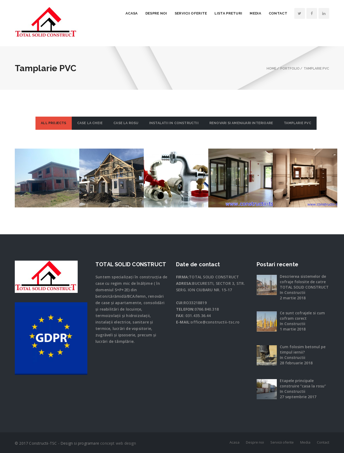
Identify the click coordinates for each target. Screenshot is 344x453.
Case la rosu (125, 123)
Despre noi (156, 13)
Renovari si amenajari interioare (241, 123)
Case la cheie (90, 123)
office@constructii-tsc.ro (215, 322)
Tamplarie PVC (297, 123)
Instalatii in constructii (174, 123)
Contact (278, 13)
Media (255, 13)
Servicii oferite (191, 13)
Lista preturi (228, 13)
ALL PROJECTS (53, 123)
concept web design (118, 443)
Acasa (132, 13)
